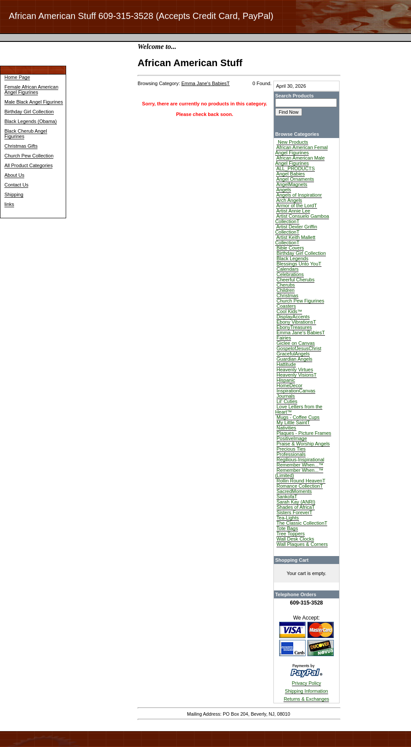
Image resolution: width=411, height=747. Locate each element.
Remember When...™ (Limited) (299, 472)
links (9, 204)
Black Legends (292, 258)
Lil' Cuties (286, 401)
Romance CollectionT (299, 486)
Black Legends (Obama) (30, 121)
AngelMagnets (291, 184)
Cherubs (285, 285)
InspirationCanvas (295, 390)
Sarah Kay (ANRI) (295, 501)
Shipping (13, 194)
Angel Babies (290, 173)
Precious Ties (291, 449)
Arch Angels (289, 200)
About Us (14, 175)
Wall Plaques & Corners (302, 544)
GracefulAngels (293, 353)
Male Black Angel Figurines (33, 102)
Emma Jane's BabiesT (300, 332)
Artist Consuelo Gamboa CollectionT (302, 218)
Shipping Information (306, 691)
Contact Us (16, 184)
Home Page (17, 77)
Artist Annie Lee (293, 210)
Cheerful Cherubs (295, 279)
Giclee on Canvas (295, 343)
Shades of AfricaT (295, 507)
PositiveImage (291, 438)
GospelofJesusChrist (298, 348)
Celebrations (290, 274)
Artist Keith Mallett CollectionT (295, 240)
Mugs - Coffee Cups (298, 417)
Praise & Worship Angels (303, 443)
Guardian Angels (294, 359)
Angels (283, 189)
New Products (292, 142)
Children (285, 290)
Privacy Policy (306, 683)
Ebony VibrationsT (296, 322)
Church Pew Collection (28, 155)
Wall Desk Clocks (295, 539)
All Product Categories (28, 165)
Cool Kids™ (289, 311)
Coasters (286, 306)
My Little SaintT (293, 422)
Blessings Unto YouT (298, 263)
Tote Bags (287, 528)
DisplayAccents (293, 316)
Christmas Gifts (20, 146)
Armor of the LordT (296, 205)
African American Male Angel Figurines (300, 160)
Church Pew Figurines (300, 300)
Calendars (287, 269)
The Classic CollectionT (302, 523)
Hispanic (285, 380)
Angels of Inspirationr (298, 195)
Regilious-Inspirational (300, 459)
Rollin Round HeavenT (300, 480)
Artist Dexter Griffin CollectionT (296, 229)
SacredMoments (294, 491)
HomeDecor (289, 385)
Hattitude (286, 364)
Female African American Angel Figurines (31, 89)
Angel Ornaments (295, 179)
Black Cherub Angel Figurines (25, 133)
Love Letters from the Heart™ (298, 409)
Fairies (283, 337)
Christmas (287, 295)
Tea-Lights (287, 517)
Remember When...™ (299, 464)
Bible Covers (290, 247)
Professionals (291, 454)
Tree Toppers (290, 533)
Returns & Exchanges (306, 699)
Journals (285, 396)
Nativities (286, 427)
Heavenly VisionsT (296, 374)
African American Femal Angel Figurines (301, 150)
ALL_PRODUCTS (295, 168)
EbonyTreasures (294, 327)
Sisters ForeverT (294, 512)
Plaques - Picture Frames (303, 433)
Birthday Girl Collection (29, 111)
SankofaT (286, 496)
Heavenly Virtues (294, 369)
